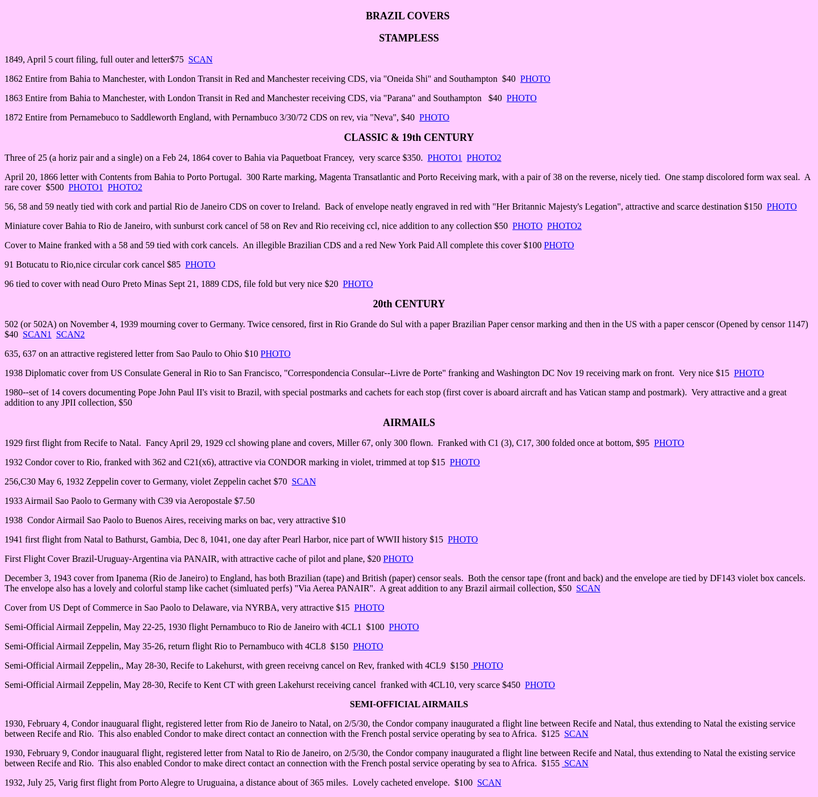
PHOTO (535, 79)
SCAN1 (37, 334)
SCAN (201, 59)
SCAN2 (70, 334)
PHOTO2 (484, 157)
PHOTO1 (444, 157)
